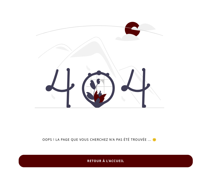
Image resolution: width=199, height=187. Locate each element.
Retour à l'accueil (105, 161)
